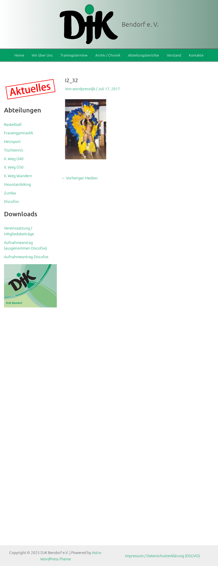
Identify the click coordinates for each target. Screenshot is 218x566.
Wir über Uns (43, 55)
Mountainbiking (17, 184)
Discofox (11, 201)
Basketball (12, 124)
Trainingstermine (74, 55)
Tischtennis (13, 150)
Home (21, 55)
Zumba (10, 192)
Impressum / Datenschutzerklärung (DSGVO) (162, 555)
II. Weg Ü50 (13, 167)
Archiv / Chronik (107, 55)
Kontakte (194, 55)
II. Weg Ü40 (13, 158)
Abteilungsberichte (143, 55)
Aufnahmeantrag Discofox (26, 256)
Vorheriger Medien (79, 178)
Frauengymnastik (18, 132)
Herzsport (12, 141)
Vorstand (173, 55)
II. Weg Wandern (18, 175)
